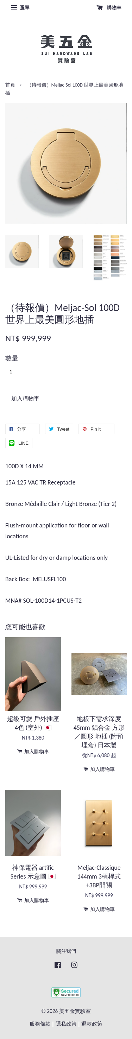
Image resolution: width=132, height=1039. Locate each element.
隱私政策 (66, 1023)
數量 (11, 358)
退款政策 (91, 1023)
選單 (20, 8)
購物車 (108, 8)
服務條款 (40, 1023)
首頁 (10, 85)
